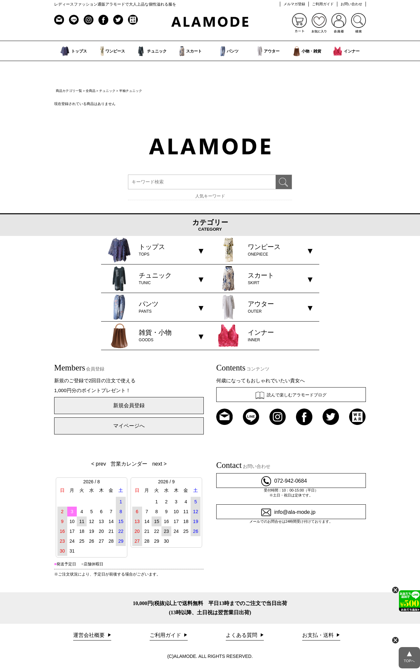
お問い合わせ (351, 4)
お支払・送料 (318, 635)
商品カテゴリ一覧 (69, 91)
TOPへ (409, 655)
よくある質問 (242, 635)
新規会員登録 (129, 405)
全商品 (90, 91)
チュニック (107, 91)
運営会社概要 (89, 635)
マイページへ (129, 426)
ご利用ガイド (323, 4)
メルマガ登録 (294, 4)
